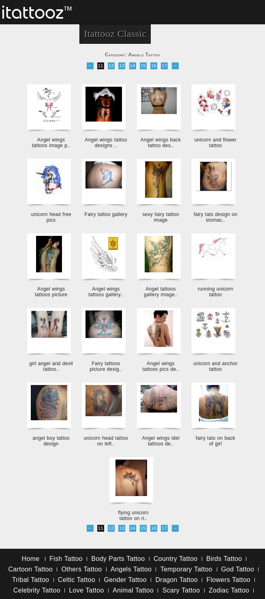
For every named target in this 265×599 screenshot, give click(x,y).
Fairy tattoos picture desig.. (106, 366)
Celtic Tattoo (76, 579)
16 (153, 65)
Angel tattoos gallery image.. (160, 291)
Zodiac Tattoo (229, 590)
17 (164, 65)
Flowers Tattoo (228, 579)
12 (111, 65)
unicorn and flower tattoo (215, 142)
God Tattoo (237, 569)
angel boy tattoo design (51, 441)
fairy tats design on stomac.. (215, 217)
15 (143, 65)
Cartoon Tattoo (31, 569)
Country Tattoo (175, 558)
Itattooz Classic (115, 33)
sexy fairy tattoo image (161, 217)
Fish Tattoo (66, 558)
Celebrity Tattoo (36, 590)
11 (100, 65)
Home (31, 558)
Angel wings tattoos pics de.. (161, 366)
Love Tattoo (86, 590)
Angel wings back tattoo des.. (161, 142)
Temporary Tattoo (186, 569)
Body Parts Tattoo (118, 558)
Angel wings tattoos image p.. (51, 142)
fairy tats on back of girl (215, 441)
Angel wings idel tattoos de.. (161, 441)
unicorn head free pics (51, 217)
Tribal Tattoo (30, 579)
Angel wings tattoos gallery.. (105, 291)
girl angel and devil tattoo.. (51, 366)
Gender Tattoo (125, 579)
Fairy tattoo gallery (106, 214)
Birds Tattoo (224, 558)
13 (121, 65)
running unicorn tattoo (215, 291)
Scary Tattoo (181, 590)
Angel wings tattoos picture (51, 291)
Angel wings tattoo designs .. (106, 142)
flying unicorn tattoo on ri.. (133, 515)
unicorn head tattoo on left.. (106, 441)
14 (132, 65)
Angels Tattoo (131, 569)
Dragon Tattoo (176, 579)
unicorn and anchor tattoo (215, 366)
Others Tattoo (81, 569)
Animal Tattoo (133, 590)
